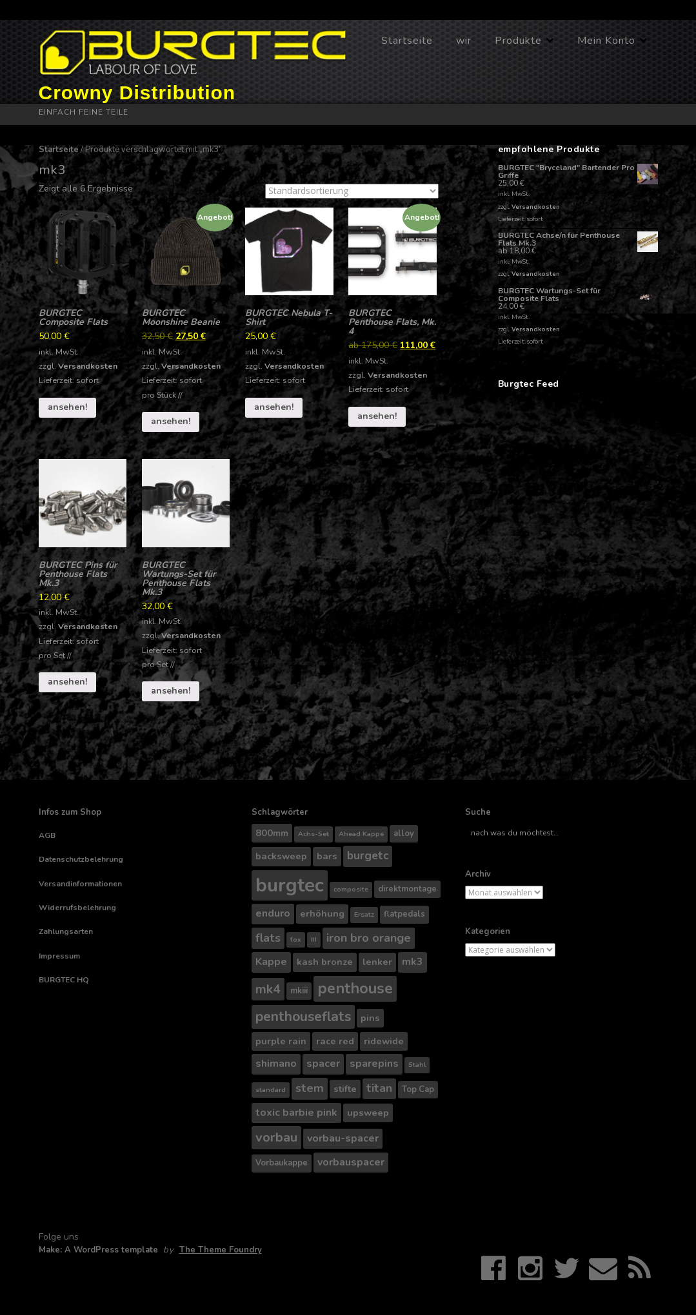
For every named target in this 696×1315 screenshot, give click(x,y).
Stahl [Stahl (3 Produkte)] (417, 1064)
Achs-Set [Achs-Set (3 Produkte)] (313, 834)
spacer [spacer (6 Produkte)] (323, 1064)
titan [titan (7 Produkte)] (379, 1088)
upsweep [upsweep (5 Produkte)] (368, 1112)
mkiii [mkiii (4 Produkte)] (299, 991)
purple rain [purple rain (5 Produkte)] (280, 1041)
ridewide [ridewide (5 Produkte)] (384, 1041)
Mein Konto (606, 41)
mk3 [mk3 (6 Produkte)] (412, 962)
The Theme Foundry (220, 1250)
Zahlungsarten (66, 931)
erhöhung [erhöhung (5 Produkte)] (322, 913)
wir (464, 41)
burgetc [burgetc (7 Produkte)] (367, 855)
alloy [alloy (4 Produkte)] (403, 833)
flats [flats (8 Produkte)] (268, 938)
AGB (47, 835)
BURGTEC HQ (64, 980)
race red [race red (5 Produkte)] (335, 1041)
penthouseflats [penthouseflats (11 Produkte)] (303, 1017)
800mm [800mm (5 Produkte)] (271, 832)
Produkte (518, 41)
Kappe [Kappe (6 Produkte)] (271, 962)
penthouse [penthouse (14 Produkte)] (355, 988)
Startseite (407, 41)
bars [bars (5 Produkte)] (327, 856)
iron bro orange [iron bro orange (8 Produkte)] (368, 938)
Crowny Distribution (137, 92)
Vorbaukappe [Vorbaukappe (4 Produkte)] (281, 1163)
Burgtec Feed (528, 384)
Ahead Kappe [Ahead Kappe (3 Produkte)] (361, 834)
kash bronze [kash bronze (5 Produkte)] (325, 961)
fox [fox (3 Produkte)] (295, 939)
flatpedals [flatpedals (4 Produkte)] (404, 914)
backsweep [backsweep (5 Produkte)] (281, 856)
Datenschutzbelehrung (81, 859)
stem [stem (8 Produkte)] (309, 1088)
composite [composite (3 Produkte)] (350, 889)
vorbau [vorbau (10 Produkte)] (276, 1137)
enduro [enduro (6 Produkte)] (272, 913)
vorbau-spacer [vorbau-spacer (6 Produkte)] (343, 1138)
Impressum (59, 956)
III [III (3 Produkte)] (314, 939)
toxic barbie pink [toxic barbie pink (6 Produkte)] (296, 1113)
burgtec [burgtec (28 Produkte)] (289, 885)
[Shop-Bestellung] (352, 191)
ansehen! (67, 407)
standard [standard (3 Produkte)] (270, 1090)
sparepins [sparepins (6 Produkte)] (374, 1064)
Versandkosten (87, 365)
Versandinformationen (80, 884)
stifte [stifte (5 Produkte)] (345, 1088)
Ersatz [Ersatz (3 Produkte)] (364, 914)
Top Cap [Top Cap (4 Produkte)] (418, 1089)
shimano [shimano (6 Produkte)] (276, 1064)
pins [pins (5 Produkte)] (370, 1017)
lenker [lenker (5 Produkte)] (377, 961)
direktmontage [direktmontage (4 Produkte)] (407, 889)
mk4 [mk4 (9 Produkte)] (268, 989)
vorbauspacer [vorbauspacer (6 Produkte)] (350, 1162)
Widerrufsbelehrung (77, 907)
